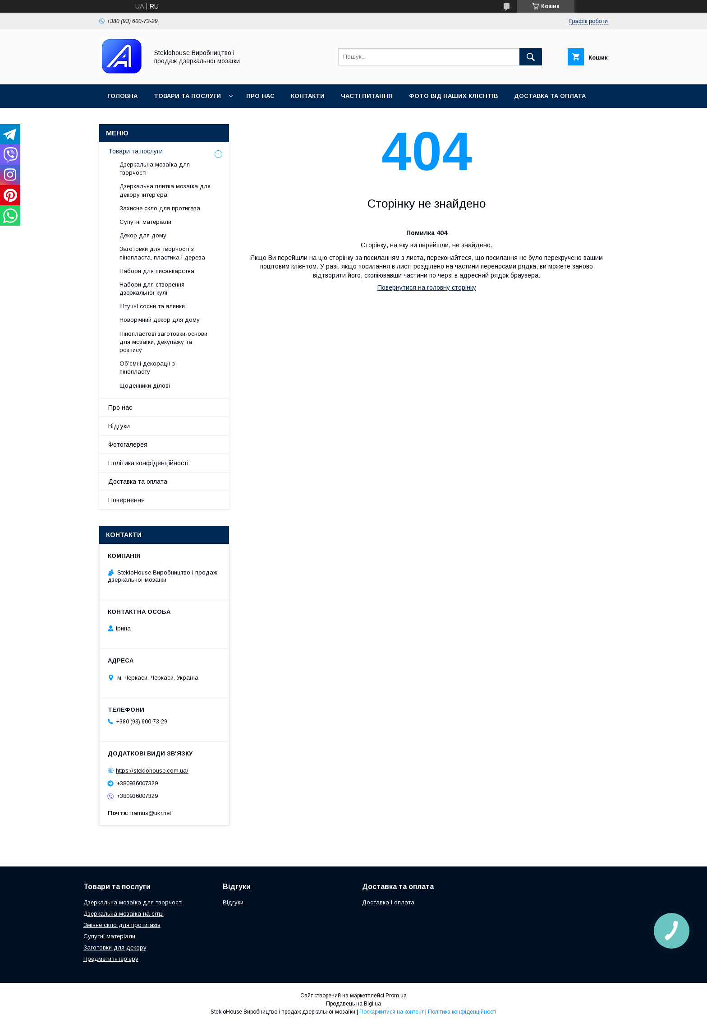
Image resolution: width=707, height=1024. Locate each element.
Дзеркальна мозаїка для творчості (154, 168)
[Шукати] (530, 56)
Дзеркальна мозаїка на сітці (123, 913)
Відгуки (119, 426)
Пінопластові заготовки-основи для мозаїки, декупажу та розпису (163, 341)
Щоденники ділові (144, 385)
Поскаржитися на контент (391, 1012)
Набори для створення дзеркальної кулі (151, 288)
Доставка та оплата (550, 96)
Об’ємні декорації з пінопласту (147, 367)
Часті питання (367, 96)
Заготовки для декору (115, 947)
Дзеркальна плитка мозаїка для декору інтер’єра (165, 190)
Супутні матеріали (145, 221)
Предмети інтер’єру (110, 958)
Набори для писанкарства (156, 271)
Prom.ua (396, 995)
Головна (122, 96)
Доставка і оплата (388, 902)
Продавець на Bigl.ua (353, 1004)
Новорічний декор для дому (159, 319)
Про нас (260, 96)
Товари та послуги (187, 96)
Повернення (126, 500)
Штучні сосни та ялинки (152, 306)
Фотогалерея (127, 444)
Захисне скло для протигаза (159, 208)
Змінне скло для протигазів (122, 925)
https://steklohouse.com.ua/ (152, 770)
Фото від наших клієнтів (453, 96)
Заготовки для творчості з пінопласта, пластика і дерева (162, 253)
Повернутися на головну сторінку (426, 287)
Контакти (308, 96)
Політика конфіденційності (148, 463)
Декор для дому (142, 235)
